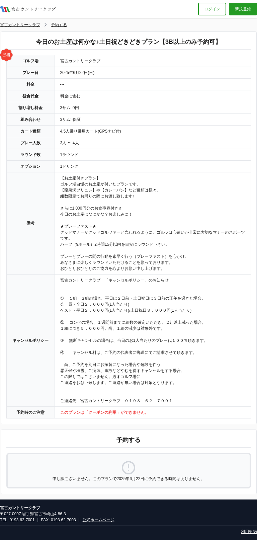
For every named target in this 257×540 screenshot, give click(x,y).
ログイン (212, 9)
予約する (59, 24)
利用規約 (249, 531)
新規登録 (243, 9)
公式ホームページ (98, 520)
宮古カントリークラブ (20, 24)
